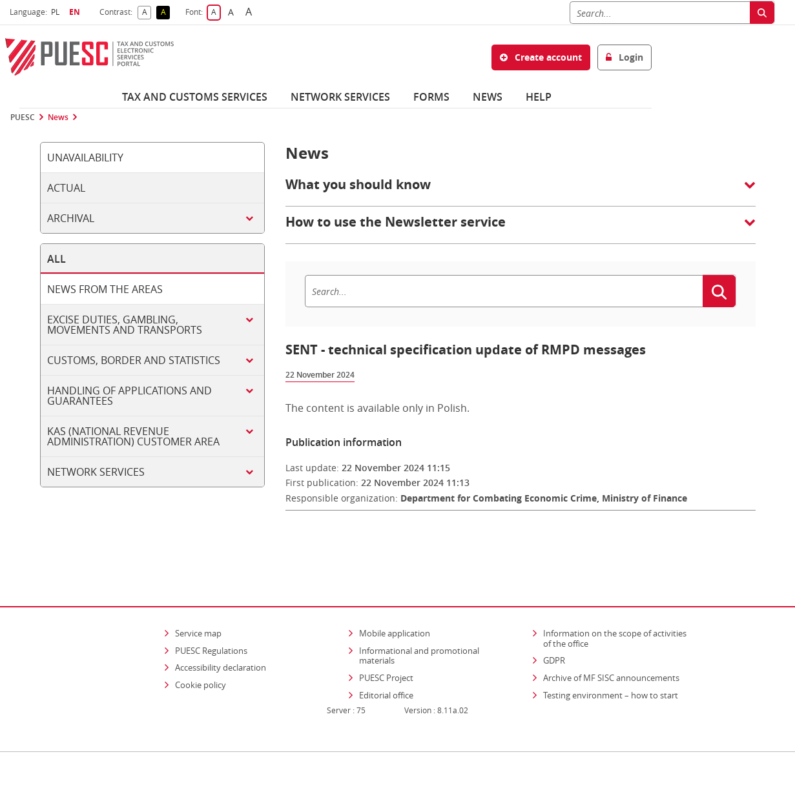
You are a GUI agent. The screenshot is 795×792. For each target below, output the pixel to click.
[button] (520, 191)
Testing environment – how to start (610, 658)
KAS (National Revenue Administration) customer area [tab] (133, 436)
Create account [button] (541, 57)
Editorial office (386, 658)
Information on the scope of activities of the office (619, 602)
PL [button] (56, 12)
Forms (431, 97)
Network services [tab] (96, 472)
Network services (340, 97)
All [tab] (56, 259)
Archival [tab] (70, 218)
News (487, 97)
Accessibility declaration (220, 630)
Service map (198, 596)
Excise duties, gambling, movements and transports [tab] (124, 324)
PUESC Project (386, 640)
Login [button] (624, 57)
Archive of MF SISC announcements (611, 640)
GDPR (554, 623)
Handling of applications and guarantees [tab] (129, 395)
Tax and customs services (194, 97)
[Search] (660, 12)
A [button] (147, 12)
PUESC (22, 117)
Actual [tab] (66, 188)
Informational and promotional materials (419, 618)
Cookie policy (200, 647)
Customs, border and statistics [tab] (133, 360)
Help (539, 97)
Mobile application (394, 596)
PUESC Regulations (211, 613)
